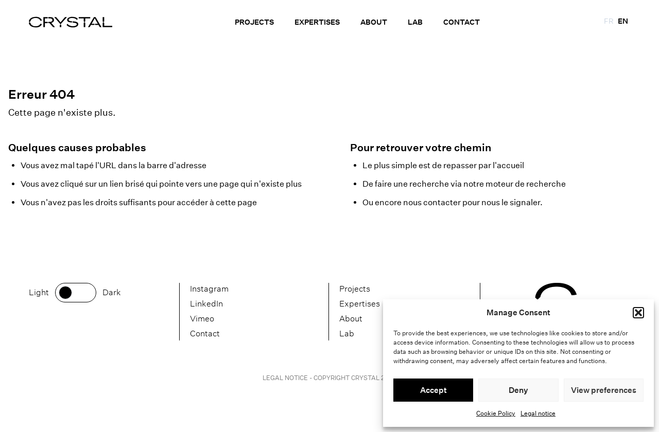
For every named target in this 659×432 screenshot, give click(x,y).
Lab (415, 22)
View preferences (603, 390)
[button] (638, 313)
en (623, 21)
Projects (254, 22)
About (373, 22)
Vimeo (202, 318)
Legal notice (538, 413)
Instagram (209, 289)
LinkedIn (206, 304)
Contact (461, 22)
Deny (518, 390)
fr (609, 21)
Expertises (317, 22)
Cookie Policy (495, 413)
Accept (433, 390)
